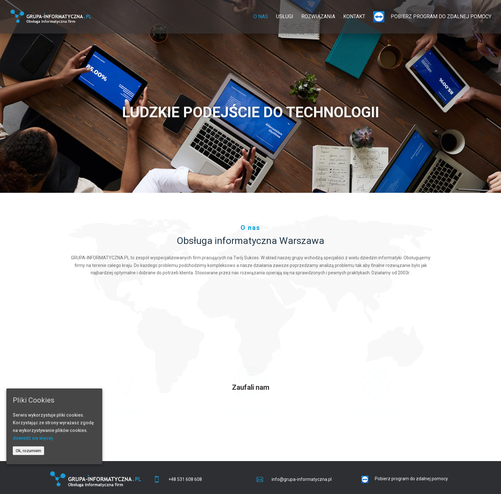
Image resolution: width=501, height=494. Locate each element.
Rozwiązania (318, 17)
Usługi (284, 17)
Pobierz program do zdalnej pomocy (432, 16)
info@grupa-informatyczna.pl (302, 479)
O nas (260, 17)
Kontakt (354, 17)
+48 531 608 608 (185, 479)
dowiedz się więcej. (33, 438)
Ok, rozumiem (28, 450)
